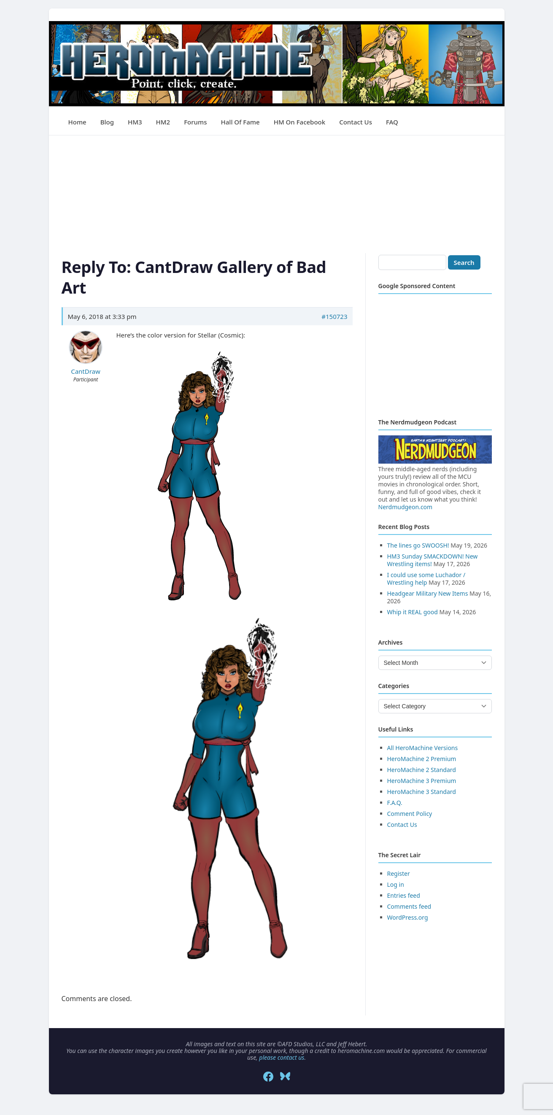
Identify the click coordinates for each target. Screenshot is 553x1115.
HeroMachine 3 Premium (421, 781)
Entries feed (403, 895)
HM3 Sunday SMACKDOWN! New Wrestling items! (432, 560)
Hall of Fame (240, 122)
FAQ (392, 122)
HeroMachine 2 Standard (421, 770)
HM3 (135, 122)
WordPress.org (407, 917)
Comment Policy (409, 814)
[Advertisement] (276, 194)
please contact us (281, 1057)
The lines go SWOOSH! (418, 545)
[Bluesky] (285, 1077)
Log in (395, 884)
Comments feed (409, 906)
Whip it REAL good (412, 612)
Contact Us (355, 122)
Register (398, 873)
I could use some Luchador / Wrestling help (426, 578)
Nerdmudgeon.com (405, 507)
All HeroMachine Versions (422, 748)
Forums (195, 122)
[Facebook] (268, 1077)
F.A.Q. (394, 803)
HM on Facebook (299, 122)
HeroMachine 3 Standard (421, 792)
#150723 (334, 316)
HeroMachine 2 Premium (421, 759)
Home (77, 122)
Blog (107, 122)
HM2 (163, 122)
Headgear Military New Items (427, 593)
